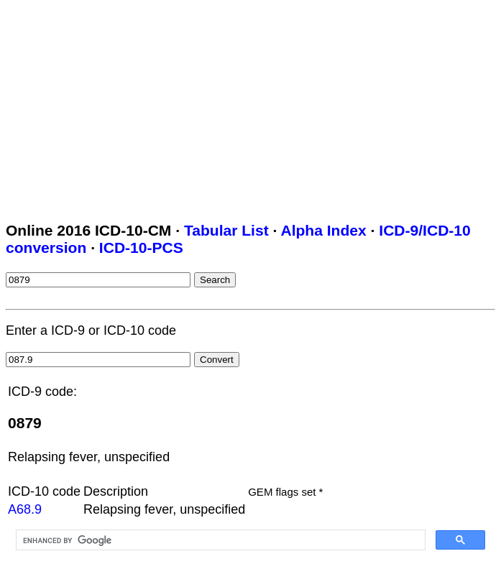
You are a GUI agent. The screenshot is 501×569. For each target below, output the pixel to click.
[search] (219, 540)
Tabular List (226, 230)
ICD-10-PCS (141, 247)
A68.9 (25, 509)
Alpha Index (323, 230)
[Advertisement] (253, 106)
